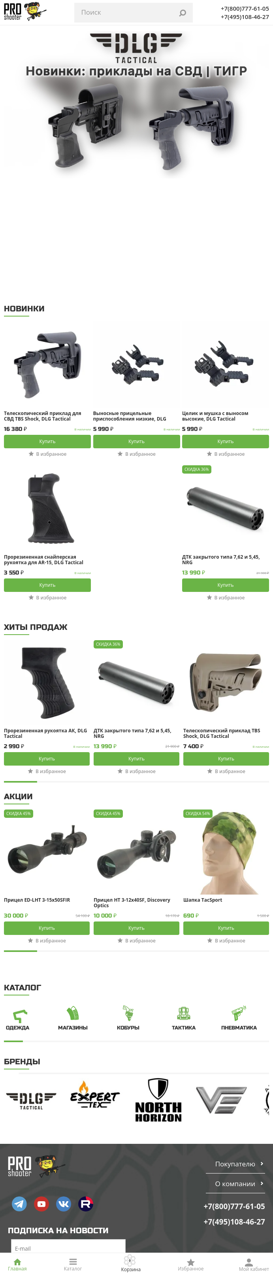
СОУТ (19, 1227)
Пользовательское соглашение (54, 1206)
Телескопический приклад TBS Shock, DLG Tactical (221, 617)
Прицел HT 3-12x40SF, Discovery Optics (132, 786)
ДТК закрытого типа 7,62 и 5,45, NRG (221, 443)
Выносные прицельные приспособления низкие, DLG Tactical (130, 300)
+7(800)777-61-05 (245, 8)
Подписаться (68, 1158)
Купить (47, 325)
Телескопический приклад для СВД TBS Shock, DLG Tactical (42, 300)
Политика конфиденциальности (55, 1217)
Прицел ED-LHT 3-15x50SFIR (37, 784)
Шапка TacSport (202, 784)
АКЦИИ (18, 681)
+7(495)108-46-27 (245, 17)
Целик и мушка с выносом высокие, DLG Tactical (215, 300)
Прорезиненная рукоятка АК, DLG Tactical (45, 617)
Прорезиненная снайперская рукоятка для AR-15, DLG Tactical (43, 443)
